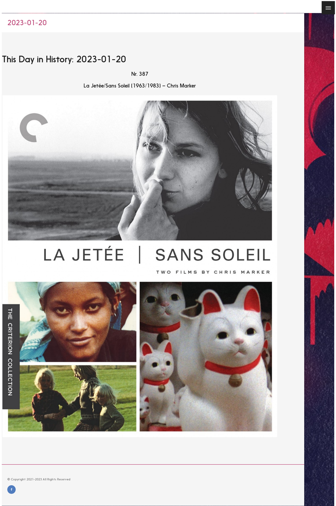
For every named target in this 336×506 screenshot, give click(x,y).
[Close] (6, 6)
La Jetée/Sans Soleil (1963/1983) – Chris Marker (140, 85)
